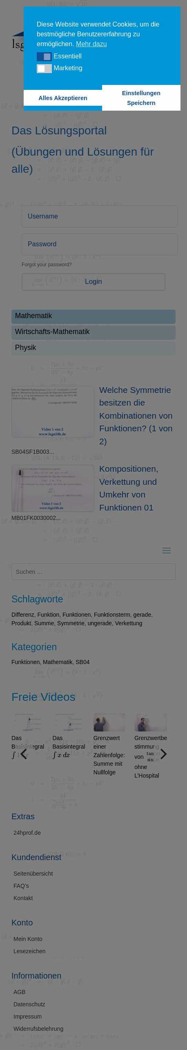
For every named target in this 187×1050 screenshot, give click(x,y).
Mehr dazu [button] (91, 43)
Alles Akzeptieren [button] (62, 98)
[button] (44, 56)
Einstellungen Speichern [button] (141, 98)
